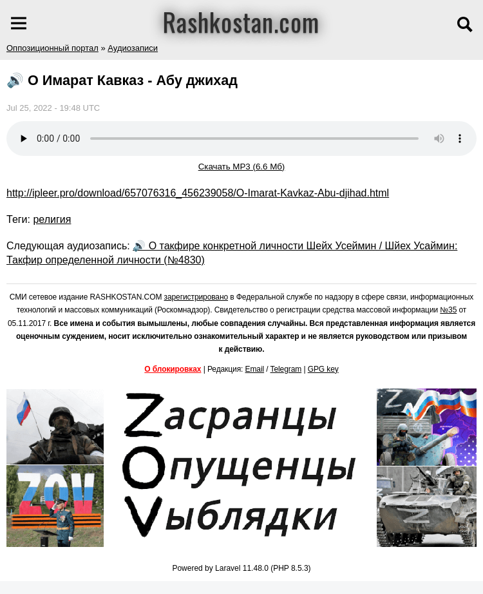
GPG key (323, 369)
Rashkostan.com (241, 21)
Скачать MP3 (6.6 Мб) (241, 166)
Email (255, 369)
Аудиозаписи (133, 48)
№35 (448, 309)
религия (52, 219)
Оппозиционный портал (52, 48)
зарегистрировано (196, 297)
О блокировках (172, 369)
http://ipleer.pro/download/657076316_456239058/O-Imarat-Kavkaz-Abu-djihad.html (197, 192)
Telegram (286, 369)
